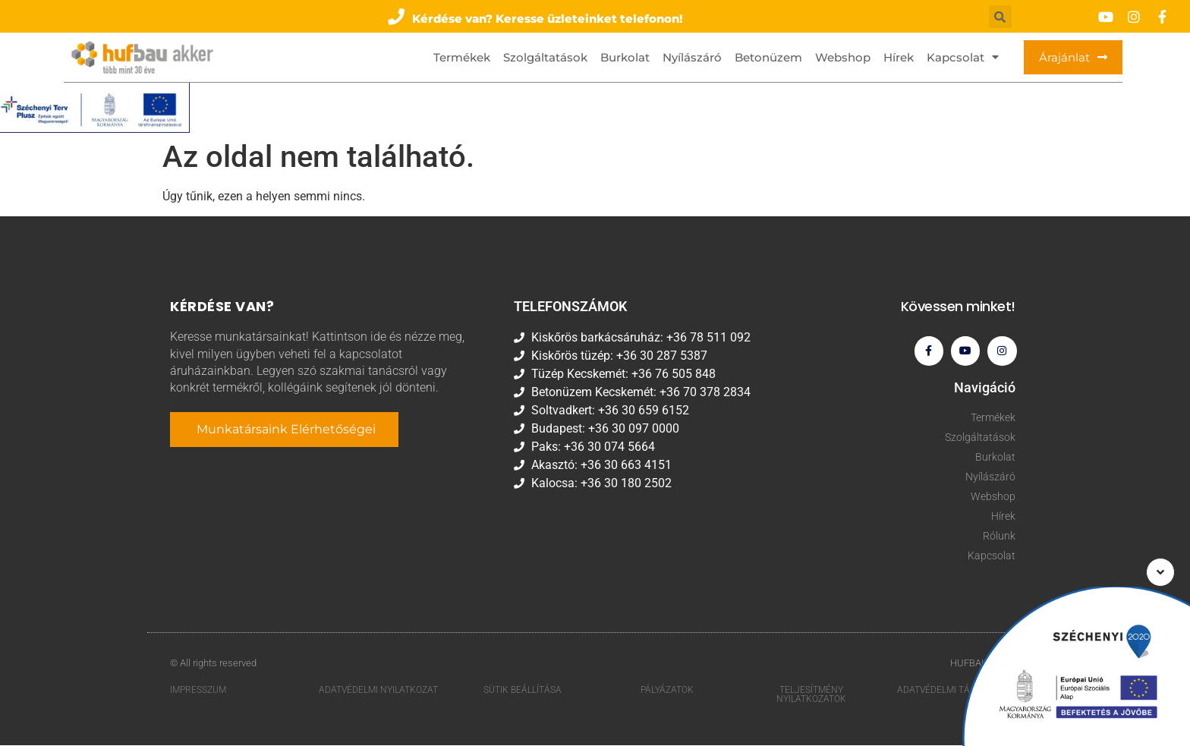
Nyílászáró (692, 58)
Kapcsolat (963, 57)
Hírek (898, 58)
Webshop (842, 58)
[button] (536, 16)
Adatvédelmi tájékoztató (958, 690)
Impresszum (198, 690)
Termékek (461, 58)
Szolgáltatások (545, 58)
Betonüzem (768, 58)
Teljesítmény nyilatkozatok (811, 695)
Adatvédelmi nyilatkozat (378, 690)
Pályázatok (667, 690)
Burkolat (625, 58)
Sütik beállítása (522, 690)
